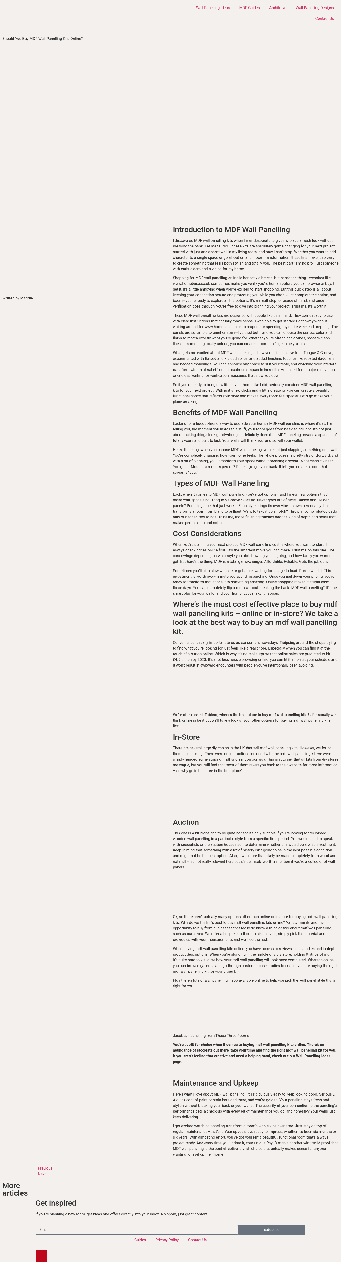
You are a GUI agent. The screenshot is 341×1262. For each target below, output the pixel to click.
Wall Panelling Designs (315, 7)
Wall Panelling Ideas (213, 7)
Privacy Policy (167, 1240)
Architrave (277, 7)
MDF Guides (249, 7)
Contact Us (324, 18)
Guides (140, 1240)
